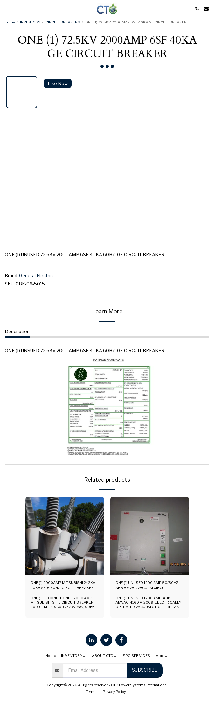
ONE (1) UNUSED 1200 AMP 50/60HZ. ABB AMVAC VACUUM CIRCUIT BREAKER (147, 585)
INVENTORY (30, 22)
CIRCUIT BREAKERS (62, 22)
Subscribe (144, 670)
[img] (64, 536)
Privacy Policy (114, 691)
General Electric (36, 275)
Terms (91, 691)
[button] (7, 9)
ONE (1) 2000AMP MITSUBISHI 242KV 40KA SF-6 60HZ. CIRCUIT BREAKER (63, 585)
